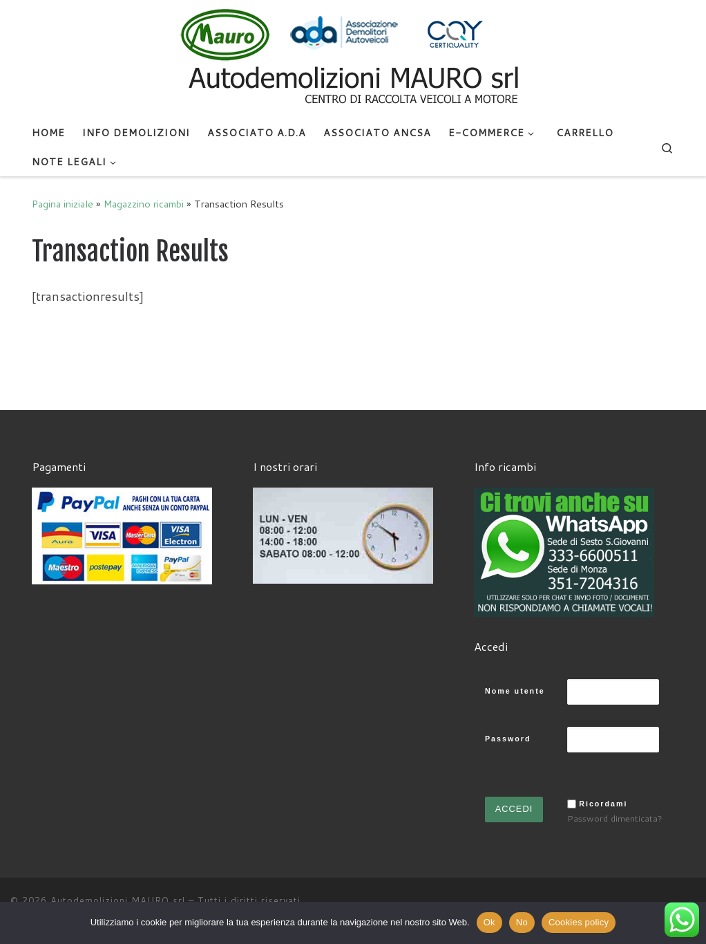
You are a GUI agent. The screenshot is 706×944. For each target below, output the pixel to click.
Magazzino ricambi (144, 203)
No (522, 922)
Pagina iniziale (62, 203)
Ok (489, 922)
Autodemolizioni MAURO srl (117, 900)
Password (508, 738)
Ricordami (603, 803)
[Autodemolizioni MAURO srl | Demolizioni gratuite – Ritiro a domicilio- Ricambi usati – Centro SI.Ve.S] (353, 58)
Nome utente (515, 691)
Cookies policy (578, 922)
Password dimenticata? (614, 818)
